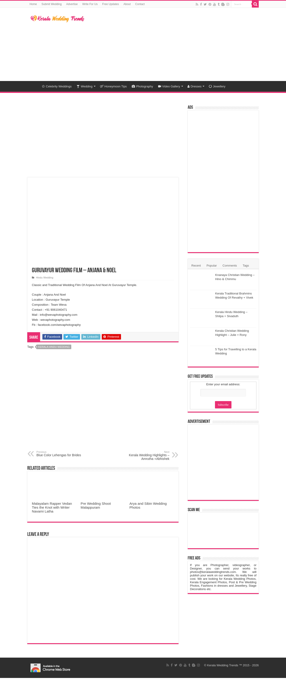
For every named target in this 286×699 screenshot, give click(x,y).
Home (33, 4)
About (127, 4)
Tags (246, 265)
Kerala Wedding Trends (222, 665)
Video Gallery (169, 86)
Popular (211, 265)
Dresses (194, 86)
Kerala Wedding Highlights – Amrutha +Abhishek (145, 456)
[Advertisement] (171, 44)
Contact (140, 4)
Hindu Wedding (44, 277)
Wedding (84, 86)
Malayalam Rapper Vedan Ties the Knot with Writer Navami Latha (52, 507)
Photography (142, 86)
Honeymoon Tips (113, 86)
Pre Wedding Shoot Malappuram (96, 505)
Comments (230, 265)
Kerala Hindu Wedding (54, 346)
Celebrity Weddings (57, 86)
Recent (196, 265)
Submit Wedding (51, 4)
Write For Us (90, 4)
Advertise (72, 4)
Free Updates (110, 4)
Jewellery (217, 86)
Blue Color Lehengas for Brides (59, 454)
